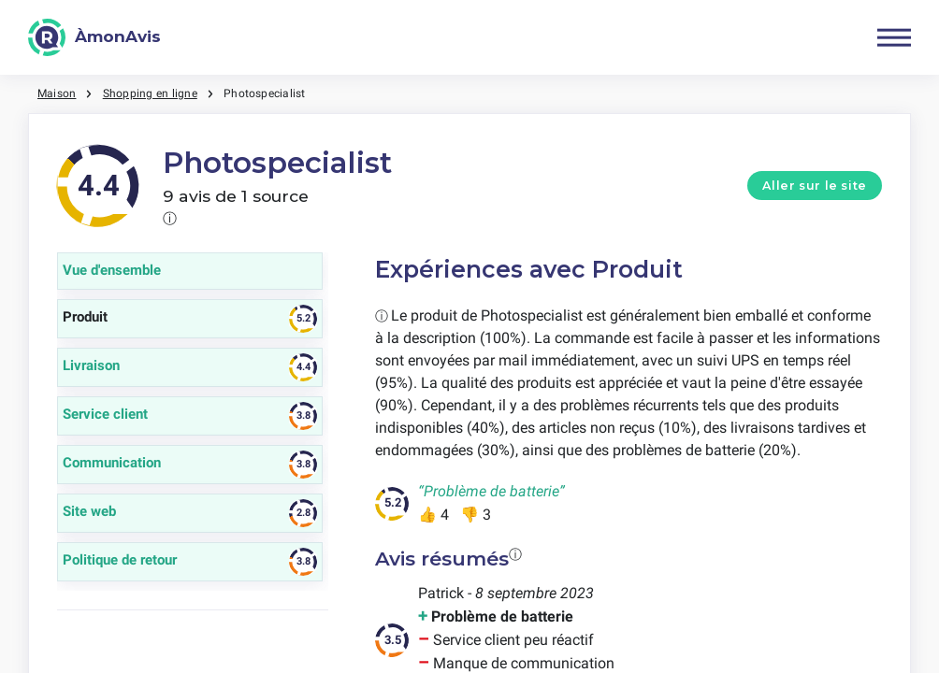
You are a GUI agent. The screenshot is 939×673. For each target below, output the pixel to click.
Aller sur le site (814, 186)
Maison (56, 93)
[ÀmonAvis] (94, 37)
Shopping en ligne (150, 93)
